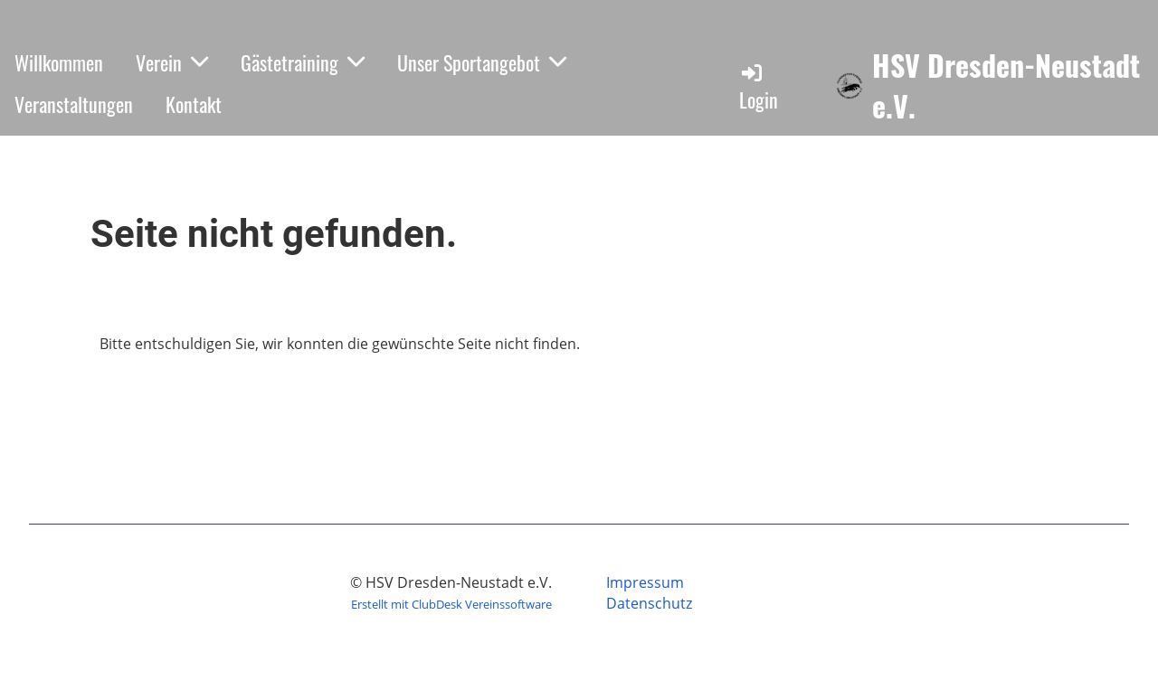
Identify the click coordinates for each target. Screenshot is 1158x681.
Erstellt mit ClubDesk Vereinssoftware (451, 604)
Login (758, 87)
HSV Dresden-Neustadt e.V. (1006, 86)
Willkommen (58, 62)
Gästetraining (303, 62)
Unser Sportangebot (481, 62)
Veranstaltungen (73, 104)
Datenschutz (649, 603)
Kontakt (194, 104)
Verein (172, 62)
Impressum (645, 582)
